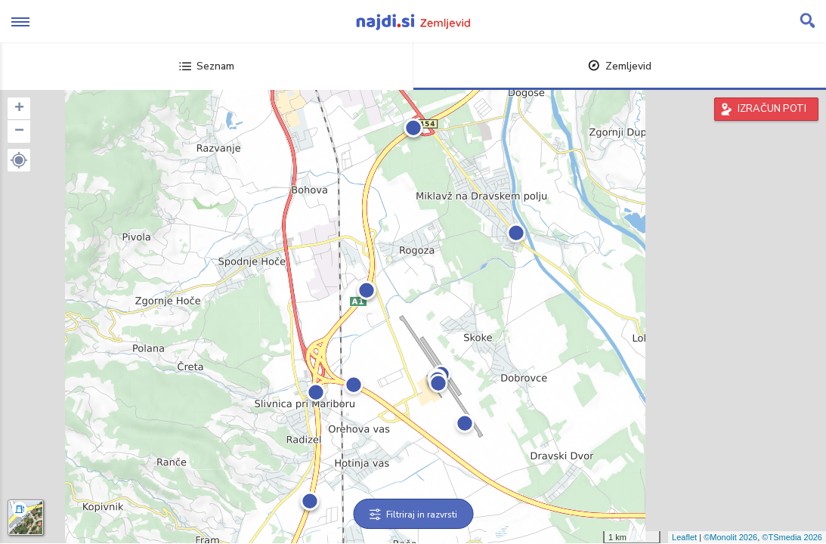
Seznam (206, 66)
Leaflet (684, 537)
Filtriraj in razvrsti (413, 514)
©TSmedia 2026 (792, 537)
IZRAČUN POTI (772, 109)
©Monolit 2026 (730, 537)
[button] (19, 160)
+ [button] (19, 108)
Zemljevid (619, 66)
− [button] (19, 131)
